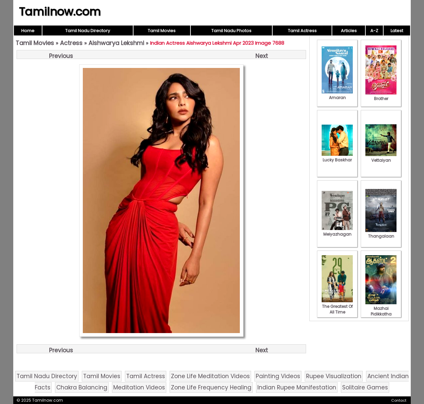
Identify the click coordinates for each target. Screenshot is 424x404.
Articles (349, 31)
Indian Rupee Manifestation (296, 387)
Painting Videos (278, 376)
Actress (71, 43)
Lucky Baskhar (337, 157)
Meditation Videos (139, 387)
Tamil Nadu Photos (231, 31)
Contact (398, 400)
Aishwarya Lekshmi (116, 43)
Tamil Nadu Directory (87, 31)
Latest (397, 31)
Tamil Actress (302, 31)
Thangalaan (381, 233)
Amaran (337, 94)
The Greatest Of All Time (337, 306)
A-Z (374, 31)
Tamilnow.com (60, 12)
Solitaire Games (365, 387)
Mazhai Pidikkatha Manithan (381, 311)
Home (27, 31)
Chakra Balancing (81, 387)
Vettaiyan (381, 157)
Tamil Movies (162, 31)
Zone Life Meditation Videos (210, 376)
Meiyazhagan (337, 231)
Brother (381, 95)
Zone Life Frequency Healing (211, 387)
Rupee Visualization (333, 376)
